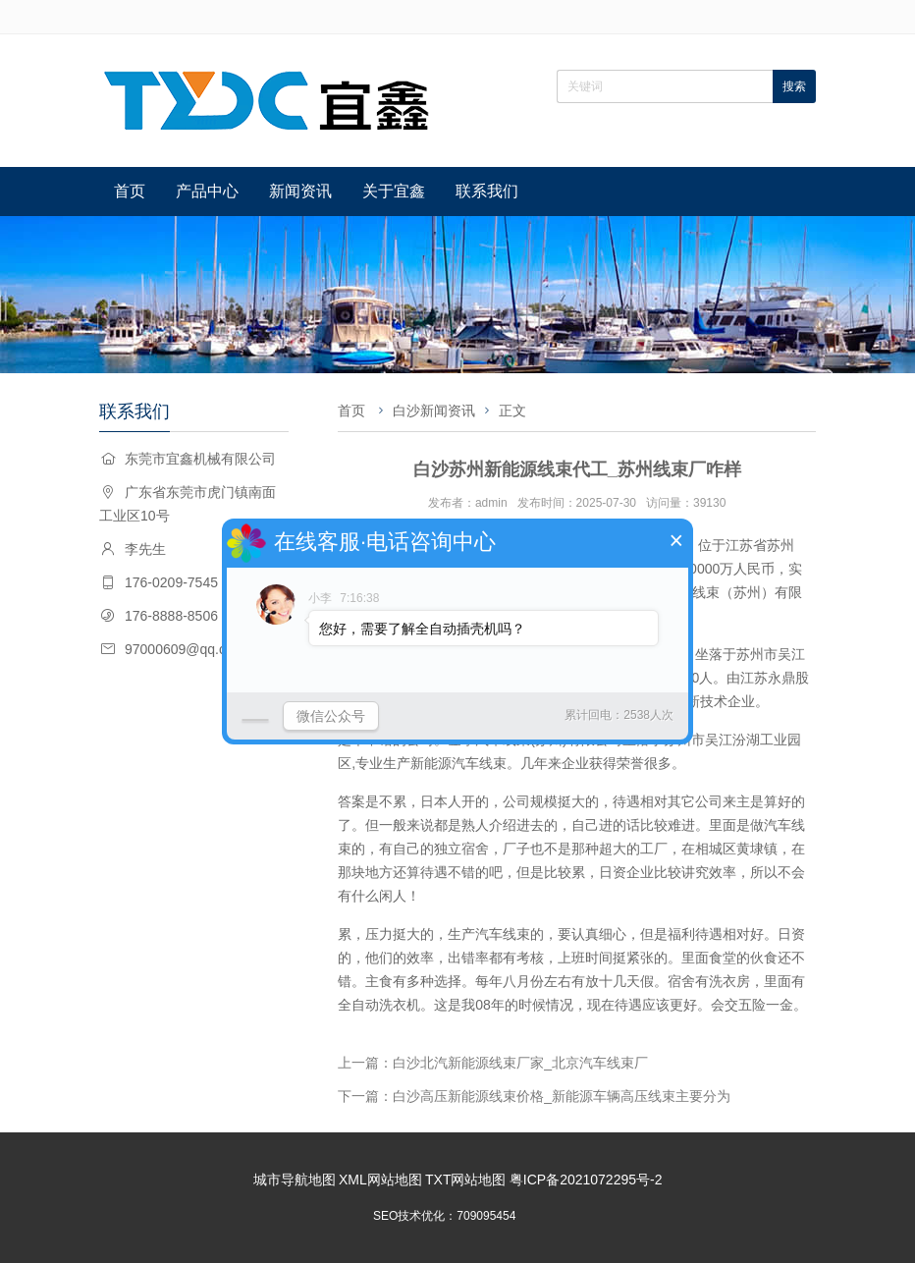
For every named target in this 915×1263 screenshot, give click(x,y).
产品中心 (207, 191)
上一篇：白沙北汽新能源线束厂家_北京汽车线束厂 (493, 1063)
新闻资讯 (300, 191)
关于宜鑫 (393, 191)
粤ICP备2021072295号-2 (586, 1179)
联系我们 (487, 191)
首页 (129, 191)
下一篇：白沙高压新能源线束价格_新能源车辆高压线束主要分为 (534, 1096)
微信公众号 (330, 716)
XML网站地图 (380, 1179)
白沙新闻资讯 (434, 410)
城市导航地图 (294, 1179)
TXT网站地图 (465, 1179)
